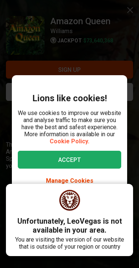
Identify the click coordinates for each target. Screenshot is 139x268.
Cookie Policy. (69, 141)
